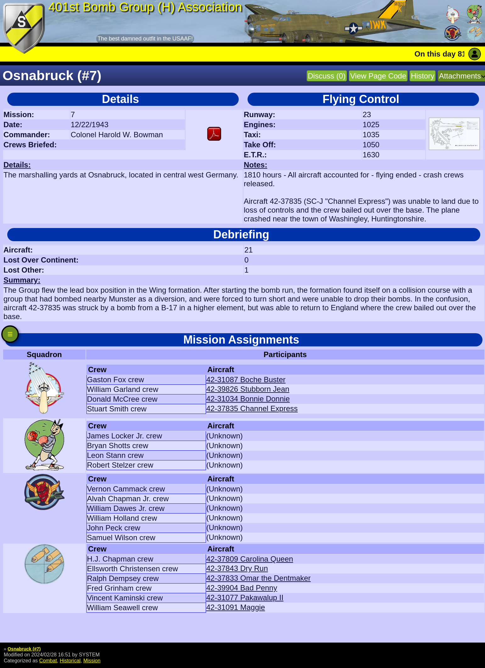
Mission (92, 660)
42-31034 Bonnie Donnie (248, 398)
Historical (70, 660)
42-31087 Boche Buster (246, 379)
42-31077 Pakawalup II (245, 597)
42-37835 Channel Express (252, 408)
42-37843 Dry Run (237, 568)
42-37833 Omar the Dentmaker (258, 578)
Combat (48, 660)
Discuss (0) (327, 76)
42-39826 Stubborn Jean (247, 389)
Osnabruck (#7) (24, 648)
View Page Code (378, 76)
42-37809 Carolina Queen (249, 559)
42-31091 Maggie (235, 607)
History (422, 76)
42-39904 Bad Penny (241, 588)
